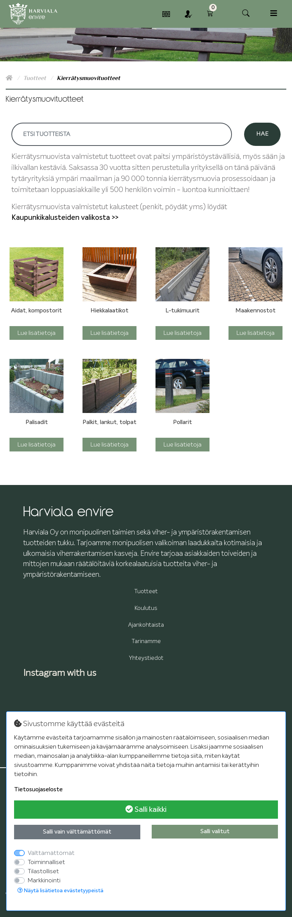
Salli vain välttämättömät (77, 832)
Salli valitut (215, 832)
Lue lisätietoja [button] (36, 333)
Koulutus (146, 608)
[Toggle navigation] (273, 14)
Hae (262, 134)
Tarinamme (146, 641)
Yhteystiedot (146, 658)
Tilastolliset (43, 871)
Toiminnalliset (46, 862)
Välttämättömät (51, 853)
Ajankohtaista (146, 625)
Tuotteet (35, 78)
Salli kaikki (146, 809)
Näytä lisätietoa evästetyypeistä (60, 890)
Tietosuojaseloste (38, 790)
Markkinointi (44, 880)
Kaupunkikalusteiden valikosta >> (64, 217)
